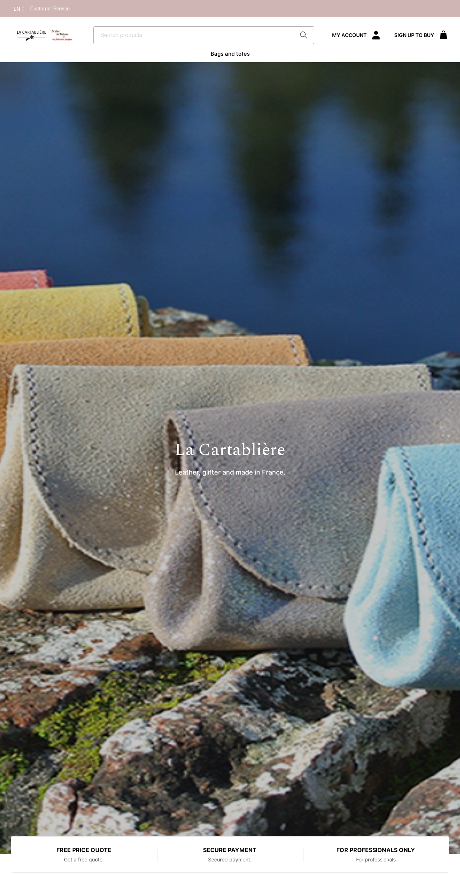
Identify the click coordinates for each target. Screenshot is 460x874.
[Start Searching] (304, 35)
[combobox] (203, 35)
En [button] (20, 9)
